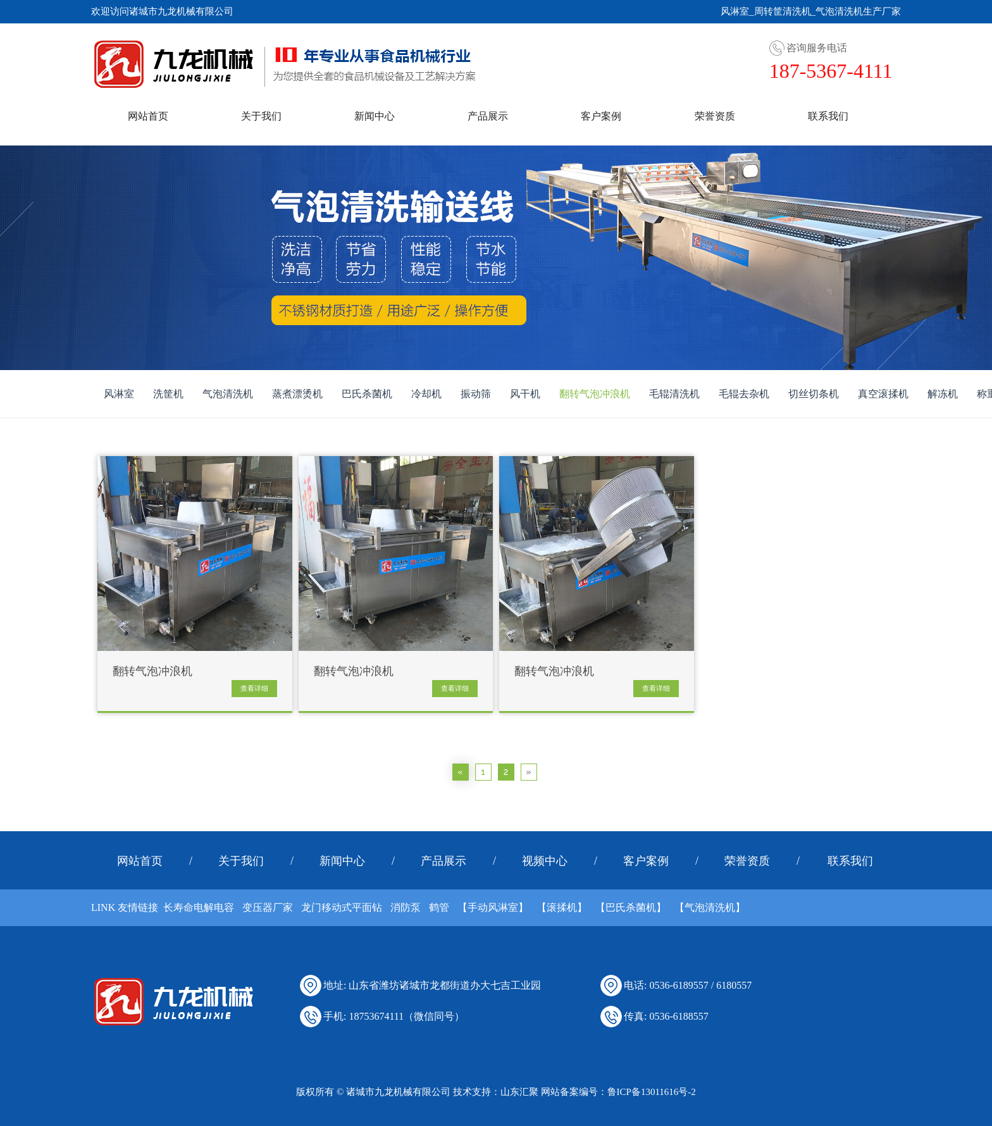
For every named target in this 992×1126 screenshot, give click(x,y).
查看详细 (254, 688)
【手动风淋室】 (492, 907)
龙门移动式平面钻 (341, 907)
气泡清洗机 (227, 393)
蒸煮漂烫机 (297, 393)
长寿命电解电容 (198, 907)
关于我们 (261, 116)
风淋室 (119, 393)
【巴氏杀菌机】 (630, 907)
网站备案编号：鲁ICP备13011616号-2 (618, 1092)
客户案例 (601, 116)
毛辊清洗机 (674, 393)
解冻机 (942, 393)
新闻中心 (374, 116)
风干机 (525, 393)
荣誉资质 (715, 116)
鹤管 (439, 907)
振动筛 (476, 393)
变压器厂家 (267, 907)
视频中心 (544, 861)
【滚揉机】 (561, 907)
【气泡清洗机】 (709, 907)
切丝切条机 (813, 393)
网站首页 (148, 116)
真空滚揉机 (883, 393)
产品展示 (488, 116)
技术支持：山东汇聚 (495, 1092)
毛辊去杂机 (744, 393)
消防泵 (405, 907)
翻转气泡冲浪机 (594, 393)
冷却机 (426, 393)
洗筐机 (168, 393)
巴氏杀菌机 (367, 393)
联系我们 (828, 116)
